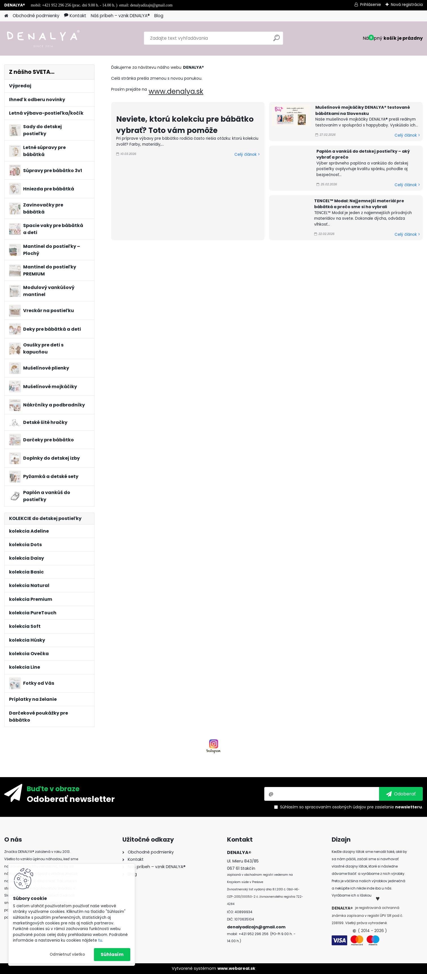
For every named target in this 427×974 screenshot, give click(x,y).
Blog (158, 16)
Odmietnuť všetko (67, 954)
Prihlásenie (370, 4)
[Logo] (43, 38)
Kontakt (75, 16)
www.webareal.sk (236, 968)
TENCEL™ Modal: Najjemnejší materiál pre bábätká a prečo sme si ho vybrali (359, 204)
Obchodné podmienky (36, 16)
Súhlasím (112, 954)
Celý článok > (247, 154)
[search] (276, 40)
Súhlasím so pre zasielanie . (351, 807)
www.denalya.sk (176, 91)
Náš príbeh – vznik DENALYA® (120, 16)
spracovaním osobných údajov (335, 807)
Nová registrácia (407, 4)
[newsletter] (400, 793)
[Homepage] (6, 15)
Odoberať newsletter (71, 798)
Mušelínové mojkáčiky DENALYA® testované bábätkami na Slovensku (362, 110)
